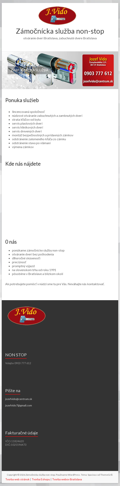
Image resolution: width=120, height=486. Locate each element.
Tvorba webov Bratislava (67, 479)
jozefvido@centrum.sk (18, 399)
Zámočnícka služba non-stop (60, 31)
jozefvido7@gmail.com (18, 405)
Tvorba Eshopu (41, 479)
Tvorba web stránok (17, 479)
